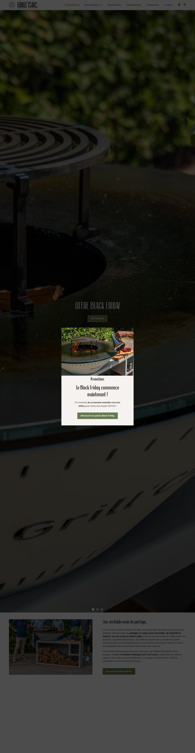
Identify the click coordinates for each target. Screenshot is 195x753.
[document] (97, 376)
